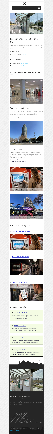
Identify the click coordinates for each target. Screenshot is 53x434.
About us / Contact (14, 430)
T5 (23, 54)
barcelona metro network (26, 3)
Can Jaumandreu (24, 63)
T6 (25, 54)
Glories (23, 65)
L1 (25, 57)
